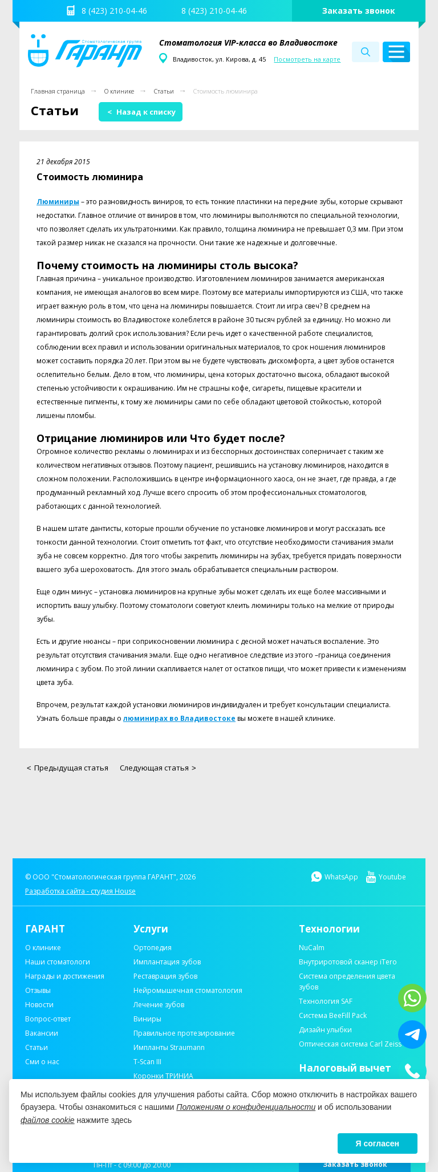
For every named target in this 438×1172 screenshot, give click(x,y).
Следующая (158, 768)
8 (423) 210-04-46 (114, 10)
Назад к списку (141, 112)
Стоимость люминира (225, 91)
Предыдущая (67, 768)
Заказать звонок (358, 10)
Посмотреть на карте (307, 59)
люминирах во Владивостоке (179, 718)
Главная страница (58, 91)
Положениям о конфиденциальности (245, 1107)
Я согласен (377, 1143)
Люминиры (57, 201)
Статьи (164, 91)
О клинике (119, 91)
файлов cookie (48, 1120)
